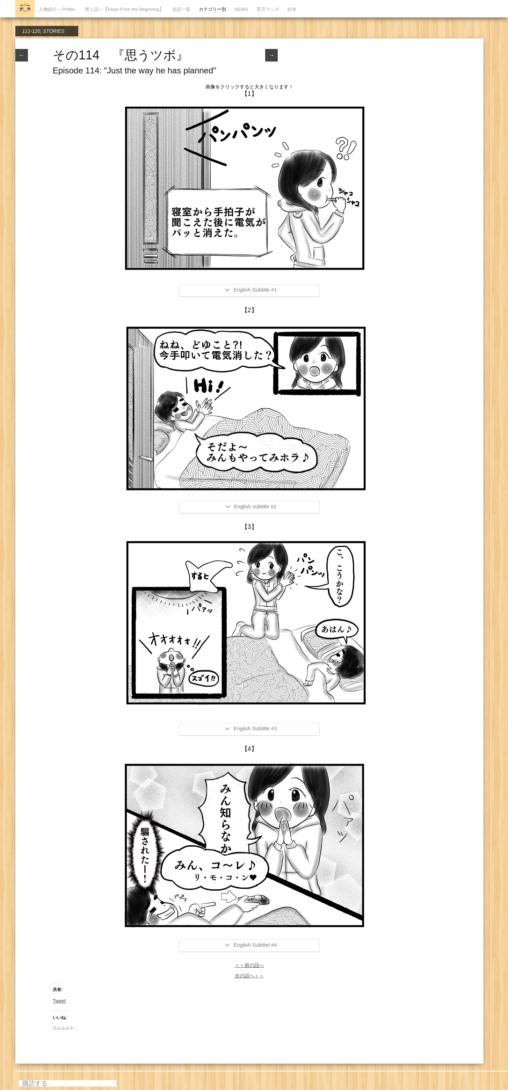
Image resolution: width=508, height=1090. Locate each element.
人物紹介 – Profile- (58, 9)
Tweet (59, 1001)
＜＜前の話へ (249, 965)
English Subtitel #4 (251, 945)
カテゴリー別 (212, 9)
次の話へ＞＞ (249, 975)
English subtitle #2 (251, 506)
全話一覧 (181, 9)
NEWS (241, 9)
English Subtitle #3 (251, 728)
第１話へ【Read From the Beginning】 (124, 9)
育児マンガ (267, 9)
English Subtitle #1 (251, 290)
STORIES (53, 31)
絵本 (292, 9)
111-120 (31, 31)
